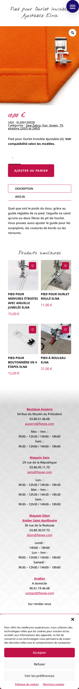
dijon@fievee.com (39, 535)
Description (24, 188)
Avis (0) (20, 196)
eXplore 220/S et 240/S (24, 128)
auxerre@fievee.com (39, 424)
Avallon (39, 578)
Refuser (39, 664)
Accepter (39, 652)
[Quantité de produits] (14, 158)
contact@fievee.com (39, 593)
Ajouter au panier (31, 171)
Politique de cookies (27, 684)
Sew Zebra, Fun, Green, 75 (44, 125)
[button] (73, 619)
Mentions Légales (53, 684)
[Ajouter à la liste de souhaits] (32, 265)
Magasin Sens (40, 457)
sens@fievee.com (39, 472)
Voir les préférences (39, 676)
